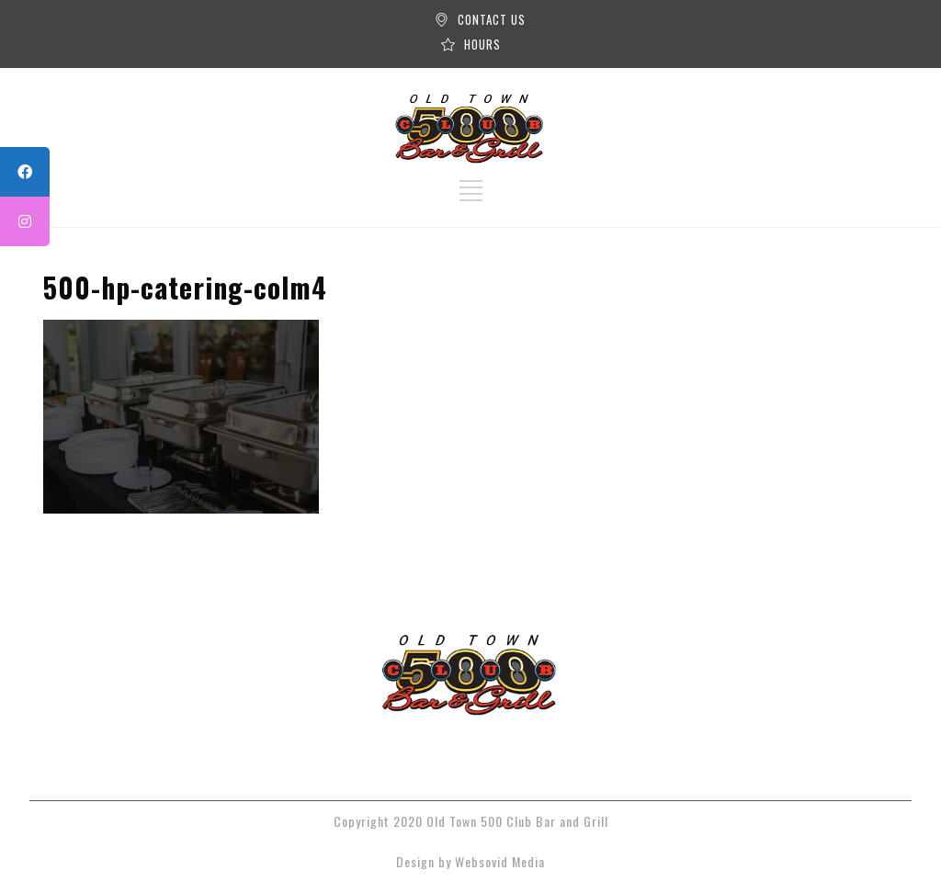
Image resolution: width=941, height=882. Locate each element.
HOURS (482, 44)
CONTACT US (492, 19)
